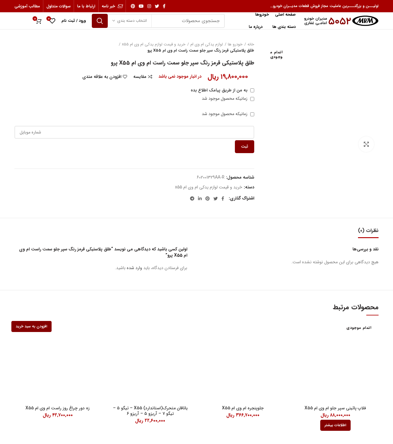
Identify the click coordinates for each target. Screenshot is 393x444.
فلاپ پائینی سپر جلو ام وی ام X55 (335, 408)
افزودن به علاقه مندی (101, 77)
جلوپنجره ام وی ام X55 (243, 408)
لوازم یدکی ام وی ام (206, 44)
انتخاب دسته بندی (132, 20)
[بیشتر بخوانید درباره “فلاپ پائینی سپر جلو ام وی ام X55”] (335, 425)
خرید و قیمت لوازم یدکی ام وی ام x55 (153, 44)
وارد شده (134, 267)
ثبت (244, 146)
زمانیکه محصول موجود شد (228, 98)
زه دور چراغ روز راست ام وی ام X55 (57, 408)
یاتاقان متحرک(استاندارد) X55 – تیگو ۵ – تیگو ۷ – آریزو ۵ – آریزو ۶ (150, 410)
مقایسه (139, 77)
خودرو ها (235, 44)
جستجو (100, 21)
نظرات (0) (368, 230)
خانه (250, 44)
